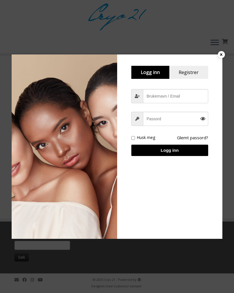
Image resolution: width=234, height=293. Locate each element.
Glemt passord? (192, 137)
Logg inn (170, 150)
